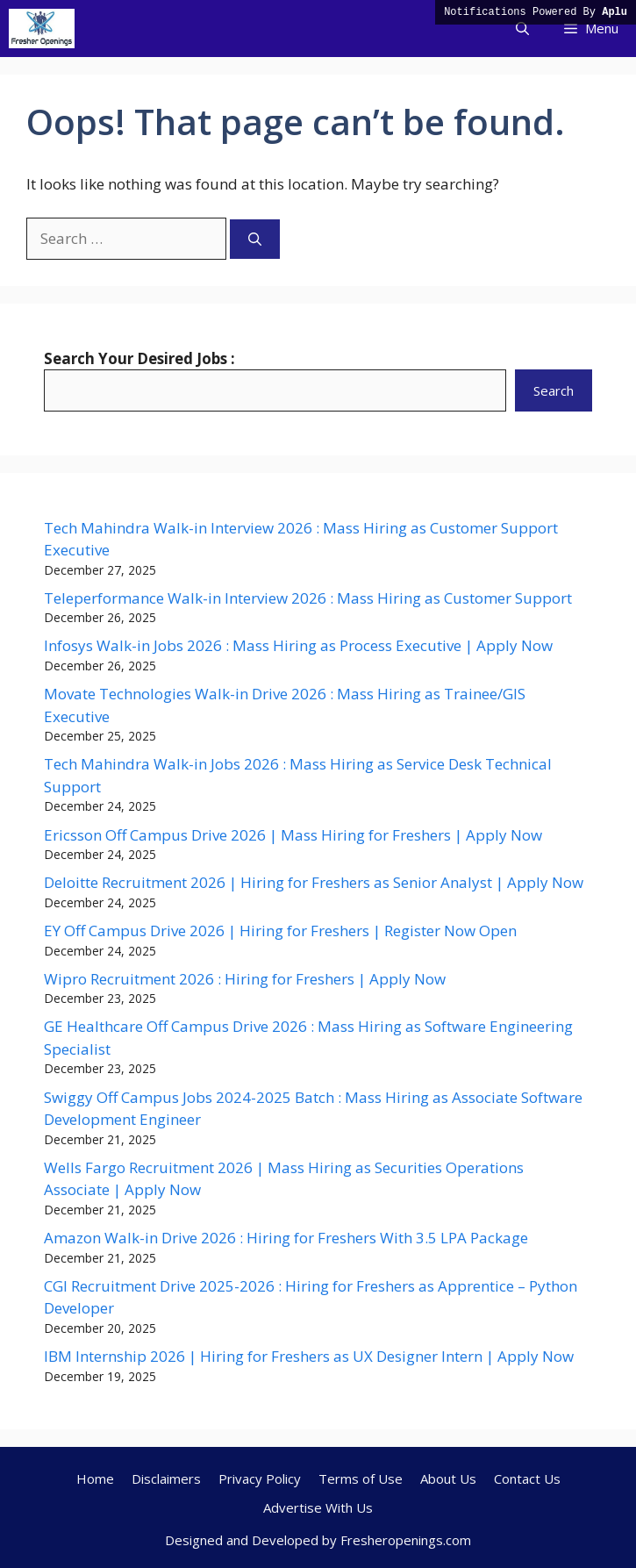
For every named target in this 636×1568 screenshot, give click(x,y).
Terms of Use (360, 1478)
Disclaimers (166, 1478)
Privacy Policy (259, 1478)
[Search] (255, 239)
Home (95, 1478)
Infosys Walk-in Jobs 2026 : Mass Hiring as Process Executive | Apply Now (298, 645)
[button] (522, 28)
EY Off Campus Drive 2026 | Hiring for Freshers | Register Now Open (280, 930)
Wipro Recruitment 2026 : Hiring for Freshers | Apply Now (245, 979)
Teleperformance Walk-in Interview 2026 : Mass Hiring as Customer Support (308, 598)
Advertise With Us (318, 1507)
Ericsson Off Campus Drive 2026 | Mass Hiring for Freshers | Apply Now (293, 835)
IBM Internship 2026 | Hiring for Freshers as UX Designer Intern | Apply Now (309, 1356)
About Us (448, 1478)
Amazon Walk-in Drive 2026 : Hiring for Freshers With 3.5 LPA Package (286, 1238)
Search (553, 390)
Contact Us (527, 1478)
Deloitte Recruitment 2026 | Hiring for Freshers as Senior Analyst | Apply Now (313, 882)
